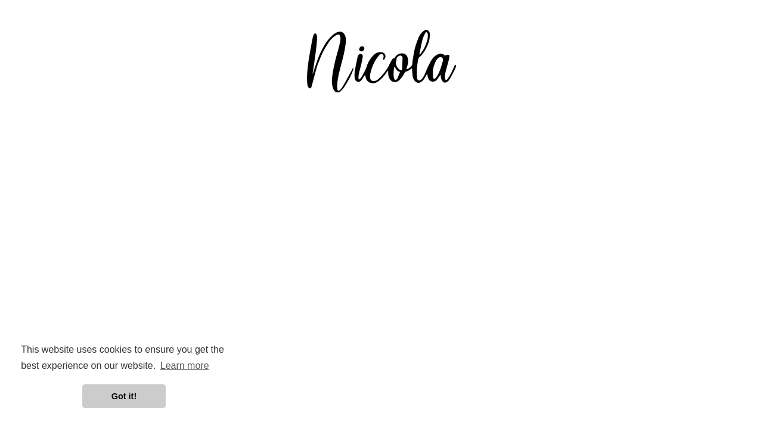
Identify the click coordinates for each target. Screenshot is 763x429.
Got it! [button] (124, 396)
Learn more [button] (184, 365)
